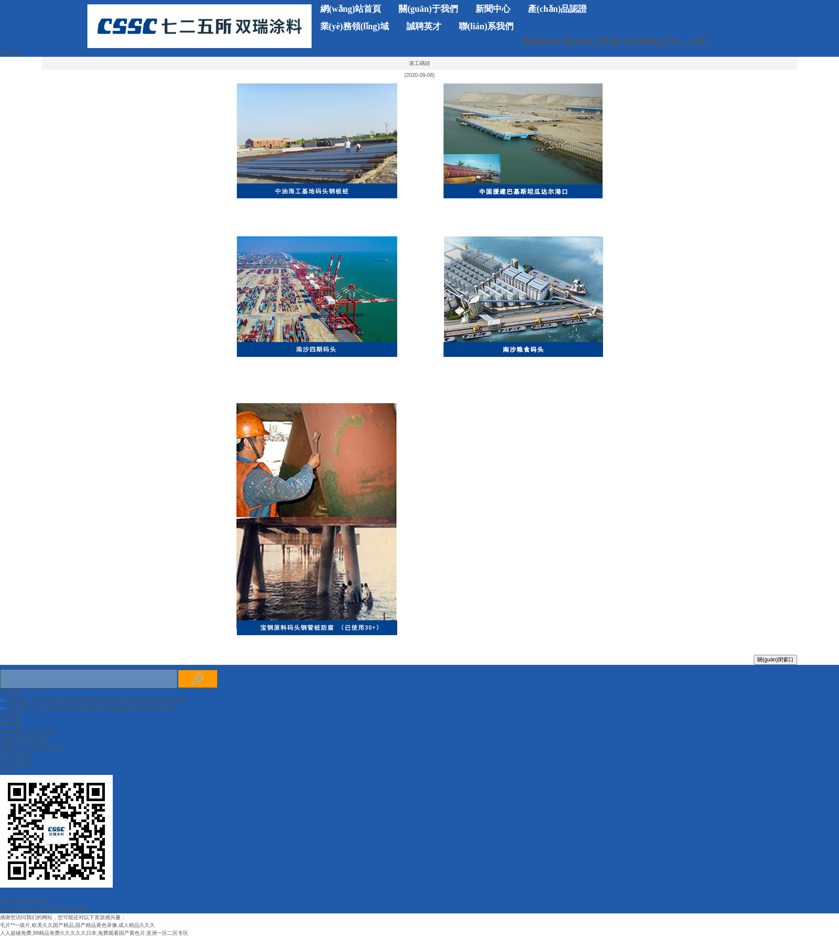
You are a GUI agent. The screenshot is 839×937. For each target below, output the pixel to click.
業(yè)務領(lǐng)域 (354, 26)
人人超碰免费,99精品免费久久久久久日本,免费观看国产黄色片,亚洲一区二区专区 (94, 933)
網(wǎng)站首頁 (350, 9)
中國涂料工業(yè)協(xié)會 (30, 747)
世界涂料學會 (15, 755)
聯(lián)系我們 (486, 26)
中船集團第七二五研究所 (29, 732)
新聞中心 (492, 9)
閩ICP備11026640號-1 (26, 902)
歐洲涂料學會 (15, 763)
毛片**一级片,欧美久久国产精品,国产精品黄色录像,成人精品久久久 (77, 925)
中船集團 (10, 724)
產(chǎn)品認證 (557, 9)
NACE (7, 771)
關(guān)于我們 (428, 9)
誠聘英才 (423, 26)
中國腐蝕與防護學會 (23, 739)
